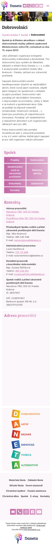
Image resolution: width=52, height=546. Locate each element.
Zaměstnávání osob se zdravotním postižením (14, 171)
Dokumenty (15, 183)
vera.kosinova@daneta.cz (27, 240)
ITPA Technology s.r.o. (31, 529)
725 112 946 (21, 252)
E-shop (34, 496)
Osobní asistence (36, 490)
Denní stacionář (34, 485)
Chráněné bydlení (15, 490)
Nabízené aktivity (37, 172)
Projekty (15, 160)
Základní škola (35, 480)
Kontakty (15, 190)
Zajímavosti (37, 183)
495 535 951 (22, 270)
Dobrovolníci (37, 160)
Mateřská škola (17, 480)
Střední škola (16, 485)
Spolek (24, 34)
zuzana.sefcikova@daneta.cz (29, 274)
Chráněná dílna (10, 496)
